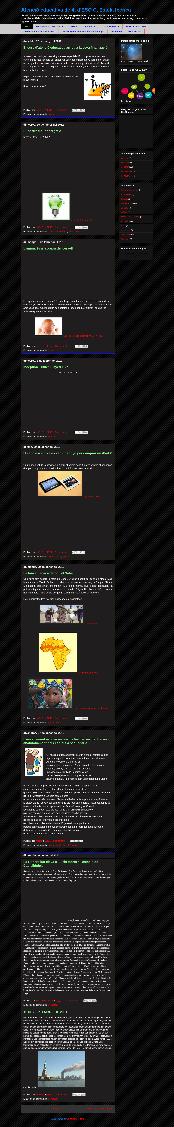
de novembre (126, 176)
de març (124, 158)
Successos (53, 1005)
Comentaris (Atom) (75, 1119)
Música (51, 436)
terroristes (90, 1023)
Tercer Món (53, 722)
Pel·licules (125, 221)
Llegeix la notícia (68, 496)
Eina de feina (126, 194)
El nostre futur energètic (42, 131)
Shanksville (77, 1045)
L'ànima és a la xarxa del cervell (48, 248)
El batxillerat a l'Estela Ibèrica (40, 31)
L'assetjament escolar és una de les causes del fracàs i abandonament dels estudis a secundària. (66, 741)
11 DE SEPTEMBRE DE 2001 (45, 1012)
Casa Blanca (68, 1042)
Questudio (116, 31)
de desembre (126, 171)
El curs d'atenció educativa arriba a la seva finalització (65, 47)
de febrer (125, 162)
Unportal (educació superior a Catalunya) (83, 31)
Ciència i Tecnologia (57, 231)
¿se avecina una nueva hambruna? (91, 708)
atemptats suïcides (75, 1021)
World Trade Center (58, 1030)
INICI (27, 26)
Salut (50, 350)
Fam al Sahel (68, 624)
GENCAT (74, 26)
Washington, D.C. (102, 1039)
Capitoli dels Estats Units (92, 1042)
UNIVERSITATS (111, 26)
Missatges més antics (100, 1108)
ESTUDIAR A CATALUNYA (49, 26)
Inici (55, 1108)
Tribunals (125, 239)
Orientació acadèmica (130, 217)
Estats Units (29, 1023)
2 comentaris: (61, 1094)
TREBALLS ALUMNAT (137, 26)
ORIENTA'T (91, 26)
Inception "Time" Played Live (45, 367)
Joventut (66, 556)
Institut (51, 114)
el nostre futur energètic (67, 220)
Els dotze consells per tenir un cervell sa (67, 336)
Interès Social (75, 231)
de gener (125, 167)
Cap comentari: (62, 227)
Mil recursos (134, 31)
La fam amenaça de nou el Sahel (48, 573)
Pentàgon (28, 1039)
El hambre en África (88, 673)
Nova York (75, 1030)
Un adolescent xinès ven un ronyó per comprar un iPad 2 (67, 453)
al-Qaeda (103, 1021)
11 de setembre (53, 1023)
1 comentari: (61, 110)
